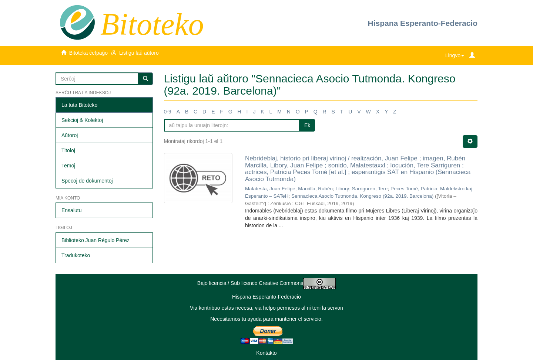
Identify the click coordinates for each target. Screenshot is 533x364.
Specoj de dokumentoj (87, 181)
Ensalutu (71, 210)
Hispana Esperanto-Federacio (422, 23)
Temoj (68, 166)
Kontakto (266, 353)
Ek (307, 125)
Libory (342, 188)
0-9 (167, 112)
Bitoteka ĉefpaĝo (88, 53)
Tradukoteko (75, 255)
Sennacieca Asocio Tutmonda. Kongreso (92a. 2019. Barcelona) (362, 196)
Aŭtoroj (69, 135)
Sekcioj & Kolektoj (82, 120)
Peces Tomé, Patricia (414, 188)
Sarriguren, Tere (370, 188)
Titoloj (68, 150)
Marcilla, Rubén (315, 188)
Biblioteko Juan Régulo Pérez (95, 240)
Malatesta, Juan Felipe (270, 188)
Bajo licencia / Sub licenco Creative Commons (266, 283)
